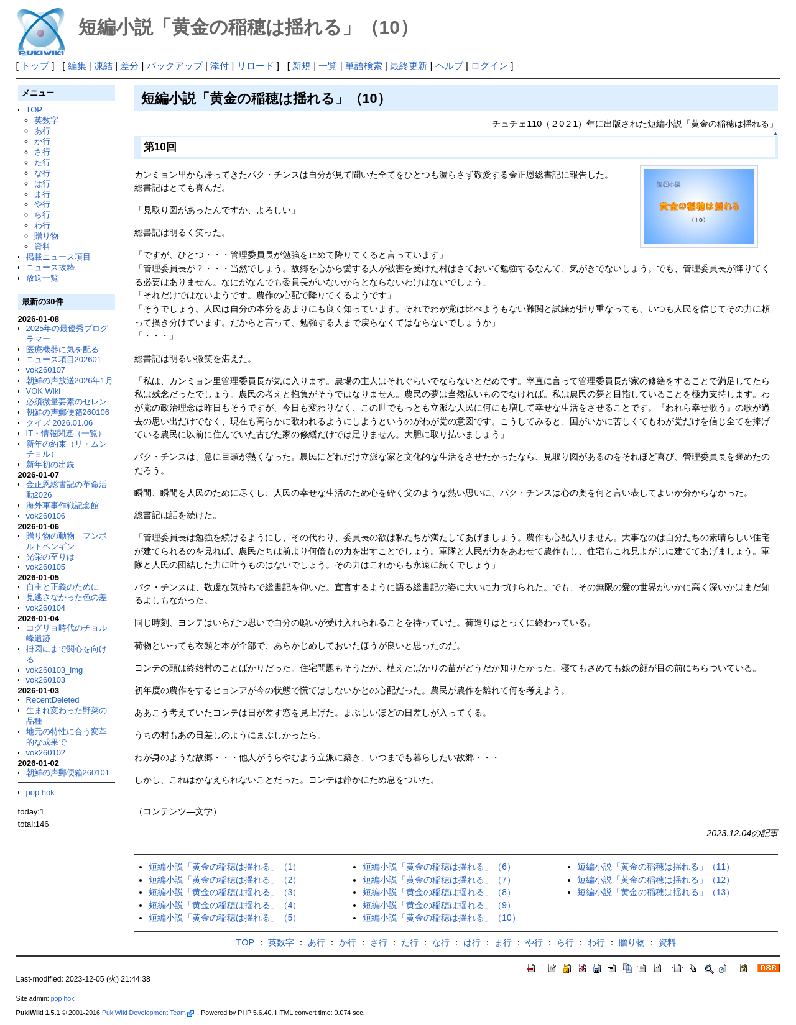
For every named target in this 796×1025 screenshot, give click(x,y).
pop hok (40, 792)
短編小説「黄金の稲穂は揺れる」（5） (225, 917)
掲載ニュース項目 (58, 257)
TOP (34, 109)
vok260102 (46, 752)
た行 (42, 162)
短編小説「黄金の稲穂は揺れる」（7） (439, 880)
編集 (77, 65)
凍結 (103, 65)
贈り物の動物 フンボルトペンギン (66, 541)
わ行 (42, 225)
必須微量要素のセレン (66, 401)
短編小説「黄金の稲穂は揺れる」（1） (225, 867)
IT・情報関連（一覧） (66, 433)
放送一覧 (42, 278)
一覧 (327, 65)
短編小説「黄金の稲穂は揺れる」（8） (439, 892)
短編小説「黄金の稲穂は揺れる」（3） (225, 892)
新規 (301, 65)
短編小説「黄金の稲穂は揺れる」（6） (439, 867)
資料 (42, 246)
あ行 (42, 130)
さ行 (42, 152)
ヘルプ (449, 65)
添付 (219, 65)
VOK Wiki (43, 391)
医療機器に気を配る (62, 349)
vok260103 (46, 680)
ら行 (42, 214)
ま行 (42, 194)
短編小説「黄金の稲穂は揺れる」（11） (655, 867)
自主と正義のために (62, 586)
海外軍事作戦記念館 (62, 505)
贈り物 (46, 235)
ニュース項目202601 (63, 359)
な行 (42, 173)
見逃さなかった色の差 (66, 597)
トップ (35, 65)
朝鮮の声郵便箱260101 (67, 772)
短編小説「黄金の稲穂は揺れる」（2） (225, 880)
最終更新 (408, 65)
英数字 (46, 120)
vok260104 (46, 608)
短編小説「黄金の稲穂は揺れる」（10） (441, 917)
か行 (42, 141)
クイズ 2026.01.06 (59, 422)
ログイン (489, 65)
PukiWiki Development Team (148, 1012)
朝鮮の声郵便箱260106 (67, 412)
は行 (42, 183)
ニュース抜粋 (50, 267)
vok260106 (46, 516)
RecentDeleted (53, 699)
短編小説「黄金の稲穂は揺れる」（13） (655, 892)
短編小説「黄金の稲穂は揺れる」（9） (439, 905)
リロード (255, 65)
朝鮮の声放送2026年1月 (69, 380)
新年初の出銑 (50, 464)
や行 (42, 204)
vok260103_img (54, 670)
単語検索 (363, 65)
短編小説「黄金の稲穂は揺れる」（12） (655, 880)
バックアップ (175, 65)
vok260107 (46, 370)
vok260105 (46, 567)
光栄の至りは (50, 557)
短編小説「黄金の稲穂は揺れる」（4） (225, 905)
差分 (129, 65)
